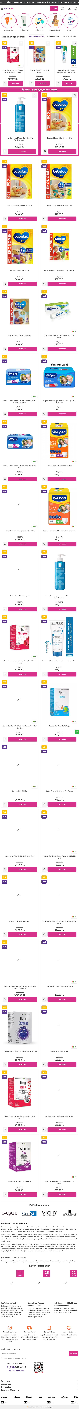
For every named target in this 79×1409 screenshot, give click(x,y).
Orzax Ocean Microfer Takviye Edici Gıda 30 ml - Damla (39, 71)
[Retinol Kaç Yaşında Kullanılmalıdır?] (39, 1285)
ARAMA (54, 8)
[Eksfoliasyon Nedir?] (13, 1285)
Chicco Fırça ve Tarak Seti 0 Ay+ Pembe (59, 791)
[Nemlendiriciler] (23, 22)
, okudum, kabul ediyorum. (13, 1358)
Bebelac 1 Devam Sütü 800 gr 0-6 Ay (20, 205)
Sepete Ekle (15, 83)
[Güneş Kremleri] (8, 22)
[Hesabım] (62, 9)
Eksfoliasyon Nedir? (9, 1303)
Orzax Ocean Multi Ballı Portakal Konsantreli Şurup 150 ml (59, 922)
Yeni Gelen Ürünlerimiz (53, 36)
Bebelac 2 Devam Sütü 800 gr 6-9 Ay (59, 205)
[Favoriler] (69, 8)
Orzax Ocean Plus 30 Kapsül (19, 596)
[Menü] (2, 8)
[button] (1, 123)
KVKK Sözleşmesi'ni (9, 1358)
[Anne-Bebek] (39, 22)
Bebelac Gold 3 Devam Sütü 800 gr (66, 71)
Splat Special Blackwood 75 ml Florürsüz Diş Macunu (59, 1182)
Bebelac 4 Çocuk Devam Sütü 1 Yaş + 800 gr (59, 271)
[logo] (9, 8)
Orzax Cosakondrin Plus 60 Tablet (19, 1181)
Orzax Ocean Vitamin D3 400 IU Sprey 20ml (12, 71)
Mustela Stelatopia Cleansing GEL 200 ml (59, 1116)
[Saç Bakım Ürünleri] (55, 22)
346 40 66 (16, 1367)
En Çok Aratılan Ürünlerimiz (36, 36)
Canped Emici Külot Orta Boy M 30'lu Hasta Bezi (59, 531)
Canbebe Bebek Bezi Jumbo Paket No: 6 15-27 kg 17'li (59, 857)
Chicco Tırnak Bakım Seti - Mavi (19, 921)
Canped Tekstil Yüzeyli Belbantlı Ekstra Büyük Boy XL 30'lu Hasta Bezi (19, 402)
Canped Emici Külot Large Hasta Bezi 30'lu (20, 531)
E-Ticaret (33, 1407)
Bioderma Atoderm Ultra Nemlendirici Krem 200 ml (59, 661)
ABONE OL (73, 1353)
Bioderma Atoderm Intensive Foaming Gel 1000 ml (19, 139)
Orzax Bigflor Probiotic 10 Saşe (59, 726)
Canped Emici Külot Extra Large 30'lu (59, 466)
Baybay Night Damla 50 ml (59, 1051)
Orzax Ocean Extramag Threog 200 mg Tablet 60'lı (20, 1051)
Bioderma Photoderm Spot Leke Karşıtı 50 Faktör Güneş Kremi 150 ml (19, 987)
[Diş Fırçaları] (70, 22)
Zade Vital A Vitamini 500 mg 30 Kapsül (59, 986)
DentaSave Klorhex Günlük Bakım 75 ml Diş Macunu (59, 337)
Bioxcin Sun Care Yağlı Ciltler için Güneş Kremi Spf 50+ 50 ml (20, 727)
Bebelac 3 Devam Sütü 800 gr (20, 271)
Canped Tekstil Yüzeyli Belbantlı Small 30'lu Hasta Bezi (19, 467)
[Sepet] (75, 8)
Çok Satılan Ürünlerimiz (69, 36)
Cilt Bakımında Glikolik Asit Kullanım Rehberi (65, 1304)
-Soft (29, 1407)
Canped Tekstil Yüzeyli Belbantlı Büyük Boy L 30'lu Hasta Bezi (59, 402)
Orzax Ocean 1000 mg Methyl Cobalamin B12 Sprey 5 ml (20, 1117)
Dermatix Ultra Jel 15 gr (20, 791)
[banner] (9, 1213)
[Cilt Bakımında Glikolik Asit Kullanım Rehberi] (66, 1285)
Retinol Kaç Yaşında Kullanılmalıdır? (36, 1304)
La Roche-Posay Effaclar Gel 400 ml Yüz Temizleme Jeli (59, 139)
